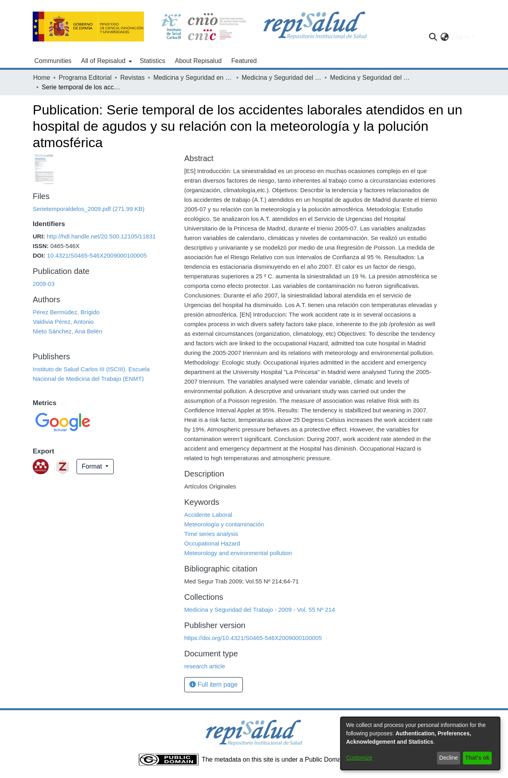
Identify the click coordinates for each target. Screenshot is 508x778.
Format (93, 466)
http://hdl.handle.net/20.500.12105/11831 (101, 236)
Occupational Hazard (212, 543)
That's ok (477, 757)
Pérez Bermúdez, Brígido (66, 312)
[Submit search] (433, 37)
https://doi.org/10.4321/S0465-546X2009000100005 (253, 637)
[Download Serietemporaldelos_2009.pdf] (88, 208)
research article (204, 666)
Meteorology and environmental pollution (238, 553)
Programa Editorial (85, 77)
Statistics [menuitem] (152, 60)
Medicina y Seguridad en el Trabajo (193, 77)
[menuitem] (105, 61)
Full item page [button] (213, 684)
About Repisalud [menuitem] (198, 60)
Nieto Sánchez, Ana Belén (67, 331)
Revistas (132, 77)
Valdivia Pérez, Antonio (63, 321)
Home (41, 77)
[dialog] (420, 743)
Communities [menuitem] (52, 60)
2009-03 (44, 283)
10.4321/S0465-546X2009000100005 (97, 255)
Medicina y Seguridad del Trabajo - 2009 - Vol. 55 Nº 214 (370, 77)
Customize (359, 757)
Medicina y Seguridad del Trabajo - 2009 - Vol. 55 (281, 77)
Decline (448, 757)
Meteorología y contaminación (224, 524)
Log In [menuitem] (460, 36)
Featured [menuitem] (244, 60)
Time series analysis (211, 533)
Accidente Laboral (208, 514)
